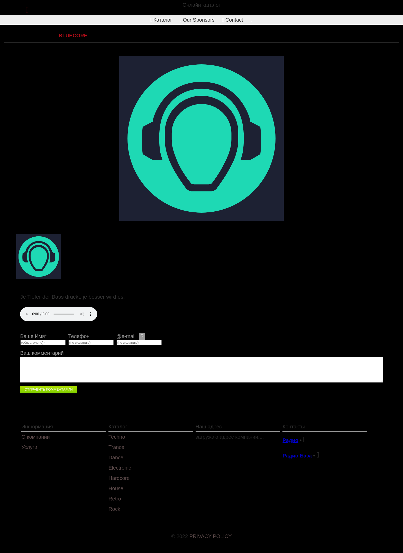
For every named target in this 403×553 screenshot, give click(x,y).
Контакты (293, 426)
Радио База (297, 456)
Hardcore (41, 35)
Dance (115, 457)
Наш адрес (209, 426)
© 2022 (180, 536)
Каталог (161, 20)
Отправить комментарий (48, 389)
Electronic (119, 468)
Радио (290, 440)
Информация (37, 426)
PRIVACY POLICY (210, 536)
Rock (114, 509)
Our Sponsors (197, 20)
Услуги (29, 447)
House (115, 488)
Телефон (78, 336)
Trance (116, 447)
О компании (35, 437)
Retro (114, 499)
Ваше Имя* (33, 336)
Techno (116, 437)
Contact (232, 20)
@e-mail (130, 336)
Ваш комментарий (41, 353)
